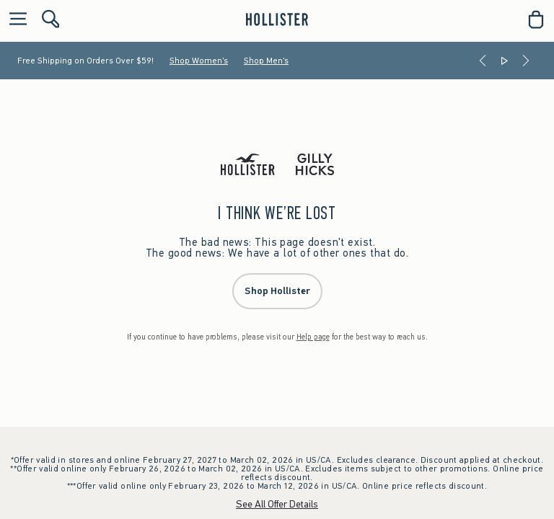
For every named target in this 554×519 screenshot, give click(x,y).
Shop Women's (199, 60)
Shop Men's (266, 60)
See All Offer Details (277, 504)
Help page (313, 337)
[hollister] (276, 19)
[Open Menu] (14, 20)
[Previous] (482, 60)
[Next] (526, 60)
